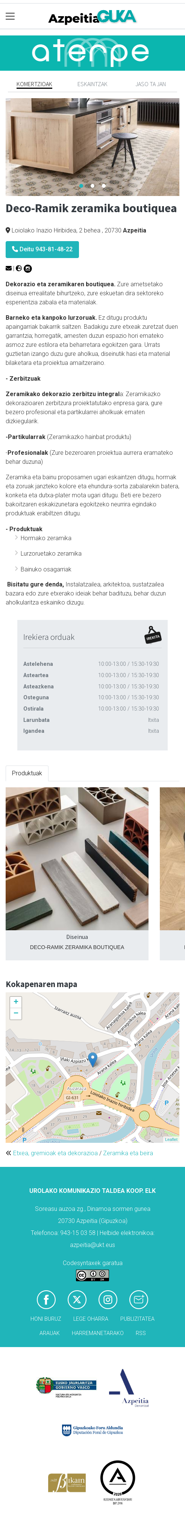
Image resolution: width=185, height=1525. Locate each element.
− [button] (16, 1013)
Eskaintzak (92, 84)
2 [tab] (92, 186)
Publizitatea (137, 1319)
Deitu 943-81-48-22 (42, 249)
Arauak (49, 1333)
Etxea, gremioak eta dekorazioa (55, 1153)
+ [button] (16, 1002)
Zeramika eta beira (128, 1153)
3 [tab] (104, 186)
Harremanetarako (98, 1333)
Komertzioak (34, 84)
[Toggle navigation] (10, 16)
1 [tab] (81, 186)
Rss (141, 1333)
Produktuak (27, 773)
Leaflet (171, 1139)
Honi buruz (45, 1319)
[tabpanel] (92, 147)
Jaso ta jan (150, 84)
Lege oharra (90, 1319)
